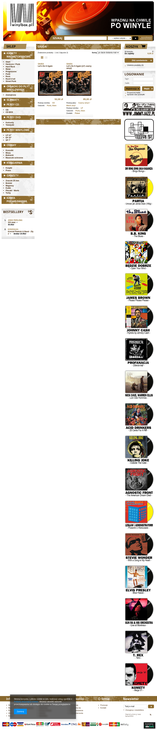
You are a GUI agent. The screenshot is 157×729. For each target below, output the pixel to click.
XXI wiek (12, 222)
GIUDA (41, 64)
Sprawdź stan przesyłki (136, 94)
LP (82, 108)
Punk (49, 105)
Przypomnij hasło (133, 93)
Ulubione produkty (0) (135, 65)
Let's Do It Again (45, 66)
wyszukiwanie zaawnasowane (146, 38)
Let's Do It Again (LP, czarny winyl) (79, 67)
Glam (54, 105)
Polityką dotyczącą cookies (26, 701)
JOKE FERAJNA (15, 220)
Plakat (77, 113)
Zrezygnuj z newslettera (134, 710)
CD (53, 103)
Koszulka (13, 229)
